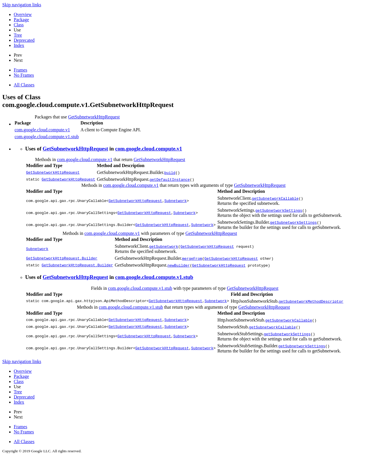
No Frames (24, 75)
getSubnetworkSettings (278, 210)
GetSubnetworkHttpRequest (94, 116)
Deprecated (24, 40)
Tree (18, 35)
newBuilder (179, 265)
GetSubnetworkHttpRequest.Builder (62, 258)
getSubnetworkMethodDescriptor (311, 301)
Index (19, 45)
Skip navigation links (21, 4)
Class (19, 24)
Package (21, 19)
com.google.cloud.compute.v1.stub (47, 136)
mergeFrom (192, 258)
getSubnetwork (163, 246)
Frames (20, 70)
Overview (23, 14)
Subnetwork (175, 200)
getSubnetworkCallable (275, 198)
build (169, 172)
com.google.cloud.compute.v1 (42, 129)
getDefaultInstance (170, 179)
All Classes (24, 84)
